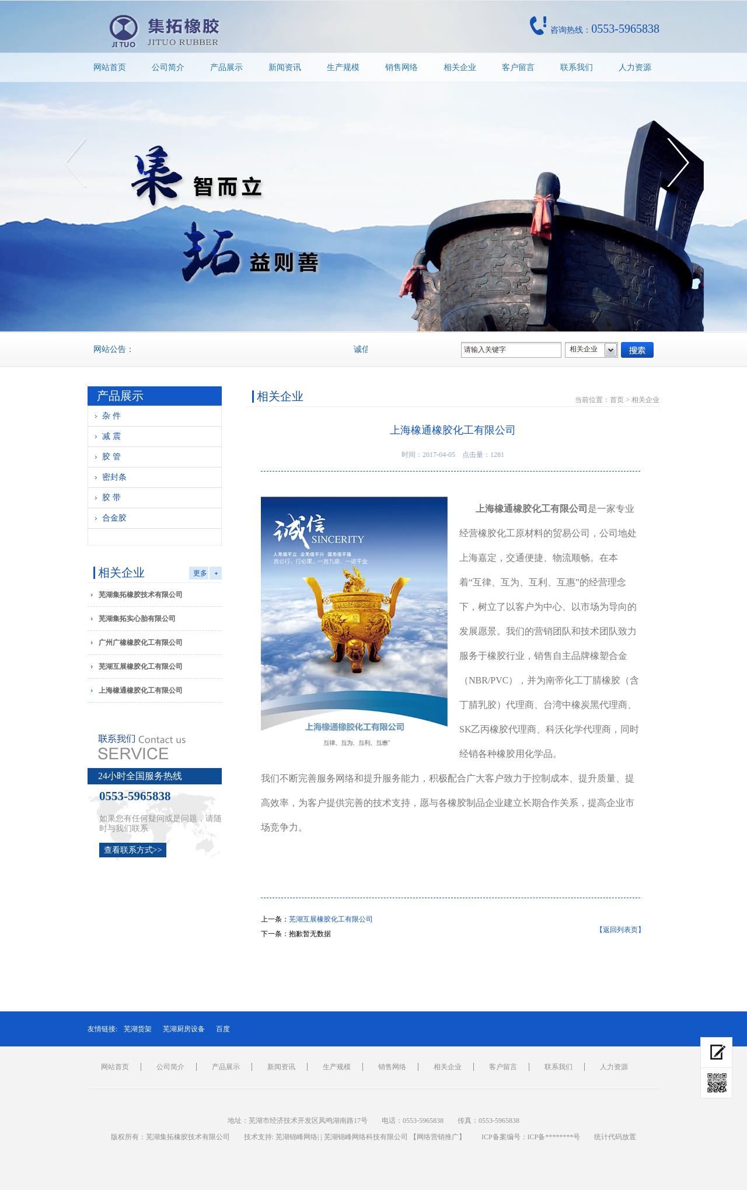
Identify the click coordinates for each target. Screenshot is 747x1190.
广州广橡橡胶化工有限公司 (141, 642)
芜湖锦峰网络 (296, 1137)
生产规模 (343, 67)
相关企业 (460, 67)
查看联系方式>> (133, 850)
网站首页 (109, 67)
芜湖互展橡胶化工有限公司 (141, 666)
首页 (617, 400)
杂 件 (111, 415)
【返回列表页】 (620, 930)
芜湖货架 (138, 1029)
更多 (200, 573)
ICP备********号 (554, 1137)
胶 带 (111, 497)
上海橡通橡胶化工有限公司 (141, 690)
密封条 (114, 477)
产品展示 (226, 67)
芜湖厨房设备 (184, 1029)
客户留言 (518, 67)
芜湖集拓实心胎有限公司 (137, 619)
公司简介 (168, 67)
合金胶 (114, 518)
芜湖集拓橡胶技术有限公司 (141, 595)
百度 (223, 1029)
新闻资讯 (284, 67)
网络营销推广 (438, 1137)
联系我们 (576, 67)
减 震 (111, 436)
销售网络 (401, 67)
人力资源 (635, 67)
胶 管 (111, 456)
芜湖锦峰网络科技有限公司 (366, 1137)
